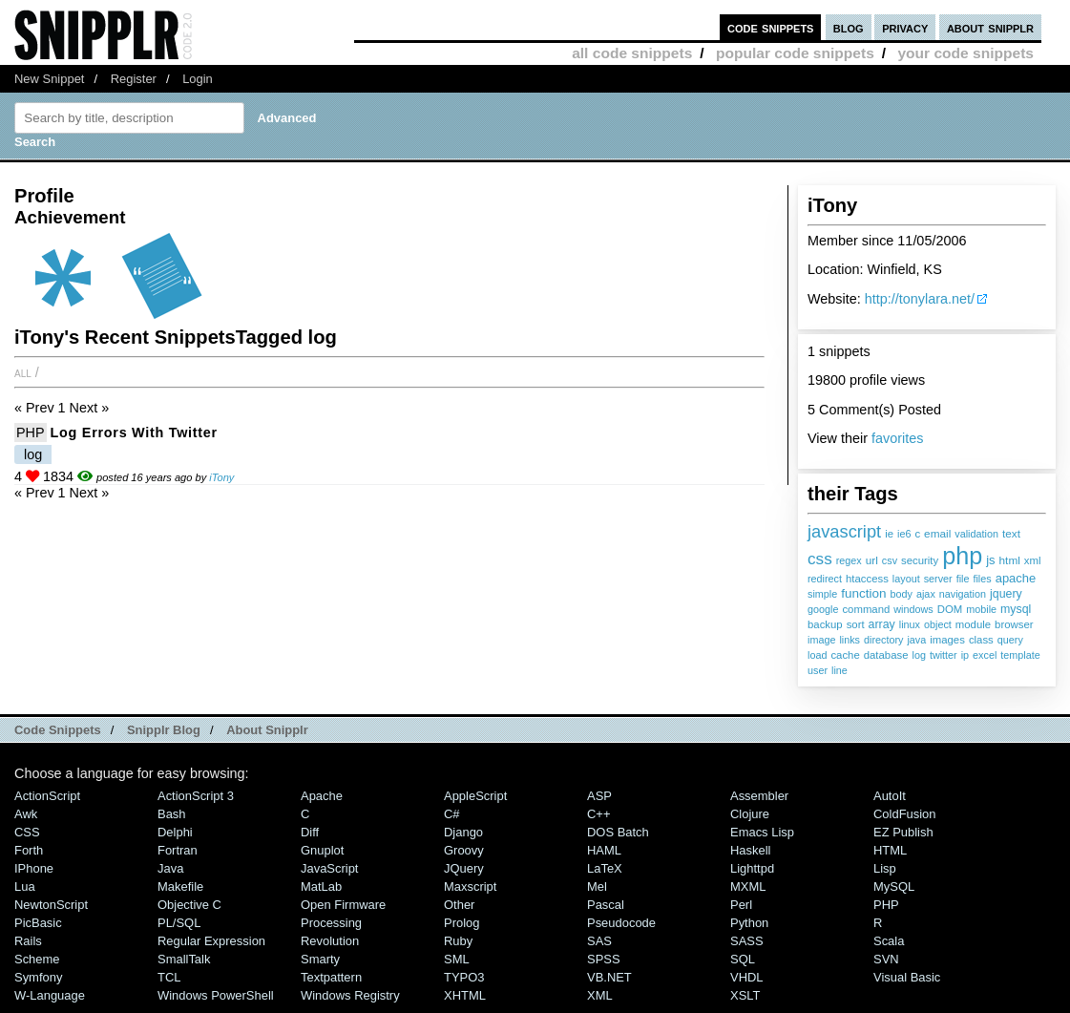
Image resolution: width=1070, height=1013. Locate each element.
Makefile (180, 886)
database (886, 655)
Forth (28, 850)
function (863, 593)
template (1019, 655)
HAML (604, 850)
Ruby (458, 941)
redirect (825, 578)
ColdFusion (904, 814)
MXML (748, 886)
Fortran (177, 850)
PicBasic (38, 923)
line (839, 670)
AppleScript (475, 796)
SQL (742, 959)
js (990, 560)
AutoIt (889, 796)
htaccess (867, 578)
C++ (598, 814)
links (849, 639)
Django (463, 832)
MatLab (321, 886)
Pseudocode (621, 923)
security (919, 560)
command (866, 609)
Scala (888, 941)
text (1011, 533)
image (821, 639)
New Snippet (49, 79)
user (818, 670)
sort (856, 624)
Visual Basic (906, 977)
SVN (886, 959)
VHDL (747, 977)
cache (844, 655)
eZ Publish (903, 832)
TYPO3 (464, 977)
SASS (747, 941)
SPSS (603, 959)
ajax (925, 594)
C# (452, 814)
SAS (599, 941)
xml (1032, 560)
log (918, 655)
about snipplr (990, 27)
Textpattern (331, 977)
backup (825, 624)
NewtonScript (51, 904)
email (937, 533)
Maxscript (470, 886)
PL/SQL (178, 923)
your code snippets (965, 53)
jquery (1006, 594)
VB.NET (609, 977)
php (962, 555)
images (947, 639)
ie (889, 533)
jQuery (464, 868)
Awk (25, 814)
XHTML (465, 995)
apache (1016, 578)
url (872, 560)
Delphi (175, 832)
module (973, 624)
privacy (905, 27)
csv (889, 560)
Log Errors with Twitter (134, 432)
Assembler (759, 796)
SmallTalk (183, 959)
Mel (597, 886)
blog (848, 27)
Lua (24, 886)
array (882, 624)
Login (197, 79)
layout (906, 578)
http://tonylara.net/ (920, 298)
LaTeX (604, 868)
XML (600, 995)
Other (459, 904)
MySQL (893, 886)
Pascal (605, 904)
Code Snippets (57, 730)
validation (976, 533)
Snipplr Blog (163, 730)
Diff (310, 832)
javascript (844, 531)
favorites (897, 438)
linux (909, 624)
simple (822, 594)
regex (849, 560)
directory (883, 639)
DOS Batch (618, 832)
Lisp (884, 868)
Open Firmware (343, 904)
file (963, 578)
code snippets (770, 27)
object (938, 624)
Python (749, 923)
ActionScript (47, 796)
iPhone (33, 868)
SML (457, 959)
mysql (1015, 609)
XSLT (745, 995)
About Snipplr (267, 730)
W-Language (49, 995)
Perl (741, 904)
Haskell (750, 850)
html (1009, 560)
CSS (27, 832)
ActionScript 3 (195, 796)
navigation (962, 594)
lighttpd (752, 868)
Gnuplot (322, 850)
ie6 (904, 533)
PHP (30, 432)
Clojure (749, 814)
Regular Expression (211, 941)
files (982, 578)
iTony (221, 477)
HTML (890, 850)
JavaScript (329, 868)
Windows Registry (350, 995)
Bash (171, 814)
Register (134, 79)
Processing (331, 923)
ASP (599, 796)
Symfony (38, 977)
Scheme (37, 959)
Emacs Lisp (762, 832)
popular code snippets (795, 53)
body (902, 594)
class (981, 639)
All (22, 372)
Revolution (330, 941)
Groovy (464, 850)
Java (170, 868)
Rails (28, 941)
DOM (950, 609)
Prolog (461, 923)
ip (965, 655)
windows (913, 609)
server (938, 578)
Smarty (320, 959)
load (817, 655)
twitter (943, 655)
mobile (981, 609)
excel (985, 655)
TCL (168, 977)
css (820, 558)
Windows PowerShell (215, 995)
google (823, 609)
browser (1014, 624)
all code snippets (632, 53)
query (1010, 639)
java (916, 639)
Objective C (189, 904)
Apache (322, 796)
